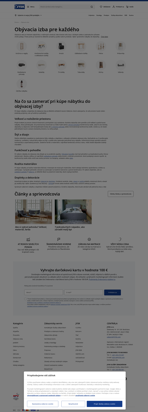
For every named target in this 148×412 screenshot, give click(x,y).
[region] (75, 390)
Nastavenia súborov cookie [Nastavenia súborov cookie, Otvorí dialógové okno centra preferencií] (42, 404)
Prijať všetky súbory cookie (104, 404)
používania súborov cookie (85, 395)
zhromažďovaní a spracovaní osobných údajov (44, 395)
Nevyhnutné (73, 404)
